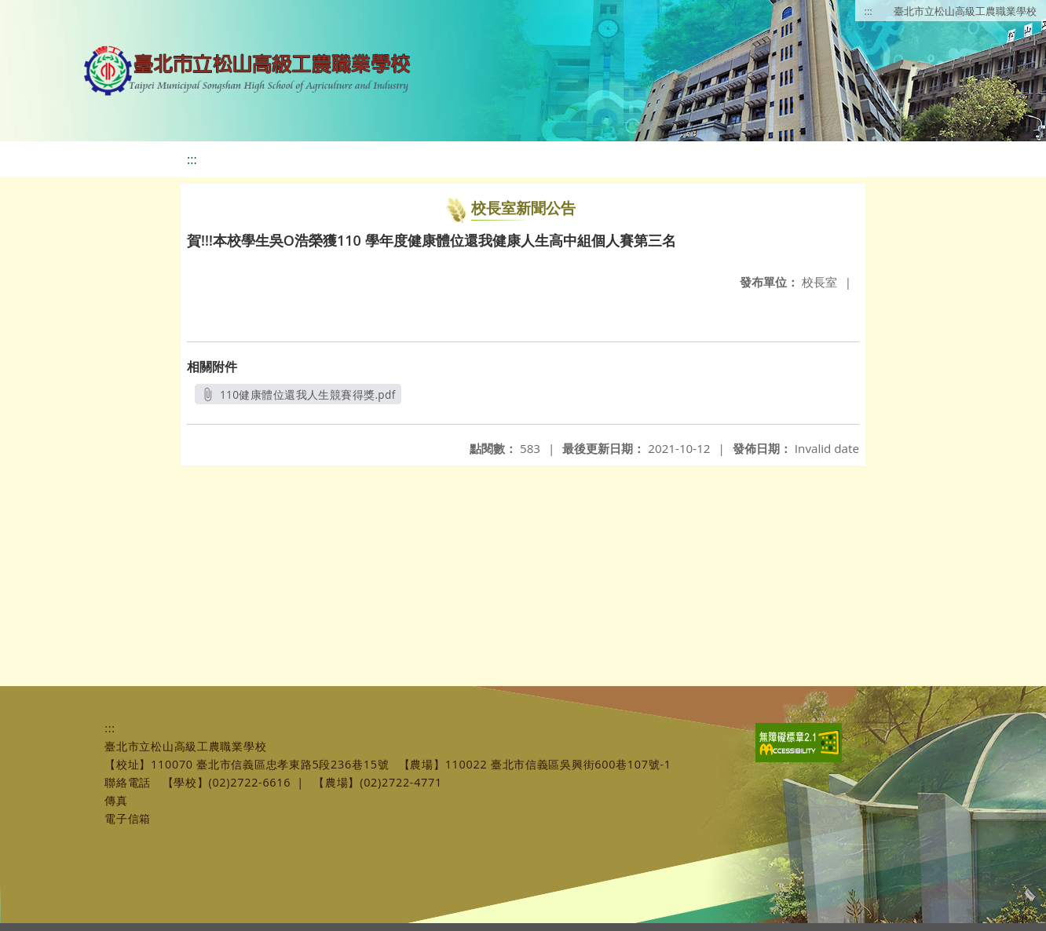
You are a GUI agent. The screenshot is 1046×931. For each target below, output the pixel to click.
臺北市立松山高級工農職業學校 (965, 11)
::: (868, 11)
